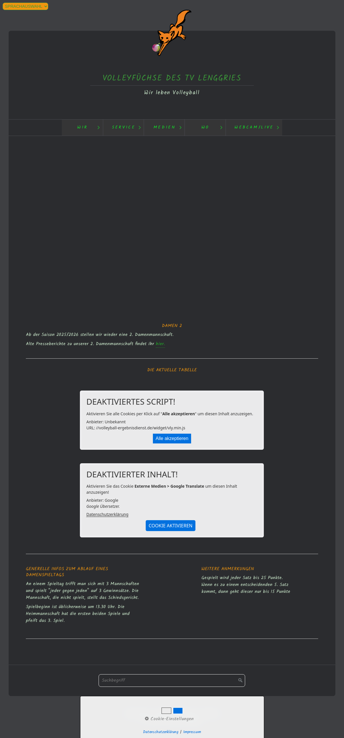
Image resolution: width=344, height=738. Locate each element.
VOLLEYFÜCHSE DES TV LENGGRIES (172, 78)
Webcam (210, 713)
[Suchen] (240, 680)
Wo (205, 127)
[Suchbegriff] (172, 680)
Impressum (186, 713)
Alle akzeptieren (172, 438)
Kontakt (163, 713)
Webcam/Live (254, 127)
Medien (164, 127)
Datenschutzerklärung (107, 514)
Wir (82, 127)
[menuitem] (82, 128)
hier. (160, 343)
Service (123, 127)
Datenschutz (138, 713)
